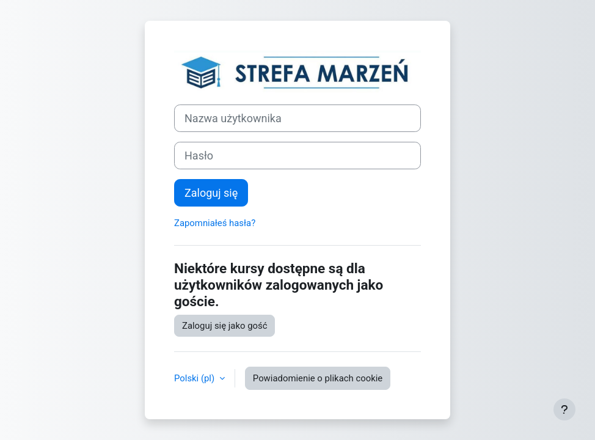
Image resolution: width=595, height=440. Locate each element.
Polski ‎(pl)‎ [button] (195, 378)
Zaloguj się (211, 192)
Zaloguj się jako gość (224, 325)
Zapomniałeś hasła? (214, 223)
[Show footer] (564, 409)
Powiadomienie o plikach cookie (317, 378)
